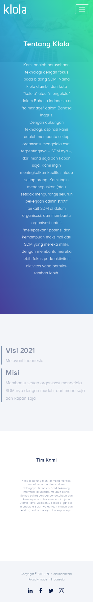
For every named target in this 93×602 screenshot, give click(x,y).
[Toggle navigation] (82, 9)
